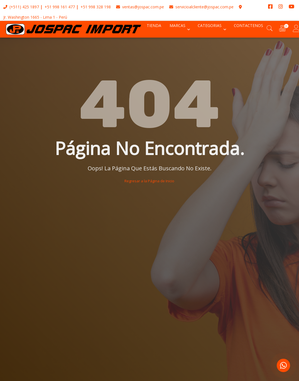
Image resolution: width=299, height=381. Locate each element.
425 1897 (30, 6)
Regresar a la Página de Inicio (149, 180)
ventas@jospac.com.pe (140, 6)
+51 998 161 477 (60, 6)
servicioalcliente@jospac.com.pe (201, 6)
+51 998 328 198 (95, 6)
